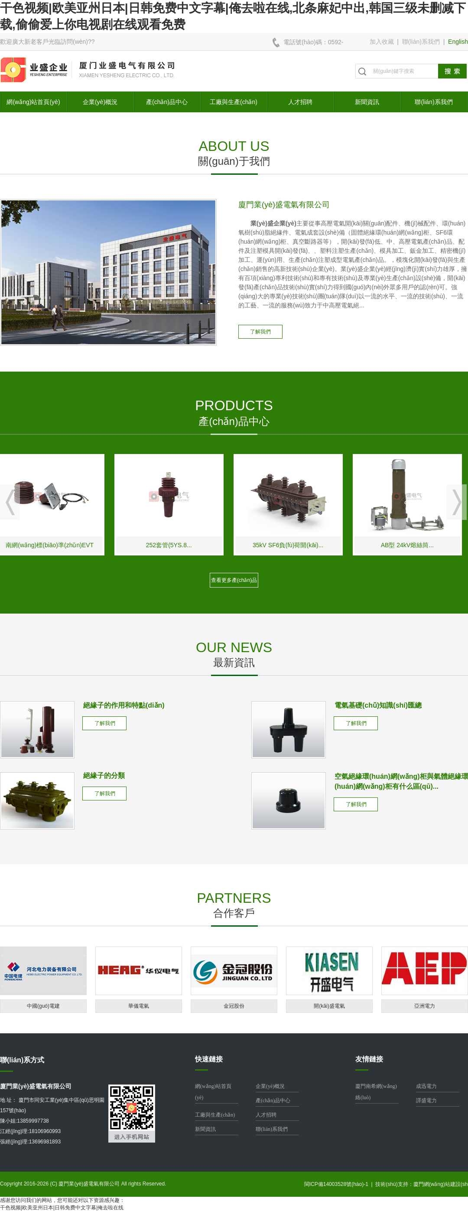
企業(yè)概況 (100, 101)
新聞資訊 (367, 101)
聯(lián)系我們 (421, 41)
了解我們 (260, 332)
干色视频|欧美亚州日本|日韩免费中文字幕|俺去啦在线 (62, 1208)
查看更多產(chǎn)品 (234, 580)
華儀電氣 (138, 1006)
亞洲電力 (424, 1006)
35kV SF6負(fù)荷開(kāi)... (292, 545)
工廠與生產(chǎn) (233, 101)
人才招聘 (300, 101)
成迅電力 (426, 1086)
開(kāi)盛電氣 (329, 1006)
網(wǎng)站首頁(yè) (33, 101)
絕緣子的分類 (104, 775)
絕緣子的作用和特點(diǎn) (124, 705)
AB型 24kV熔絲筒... (412, 545)
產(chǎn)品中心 (167, 101)
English (458, 41)
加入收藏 (382, 41)
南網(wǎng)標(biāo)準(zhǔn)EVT (55, 545)
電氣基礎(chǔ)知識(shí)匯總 (378, 705)
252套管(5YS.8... (174, 545)
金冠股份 (234, 1006)
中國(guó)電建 (43, 1006)
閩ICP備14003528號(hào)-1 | (340, 1184)
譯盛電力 (426, 1100)
